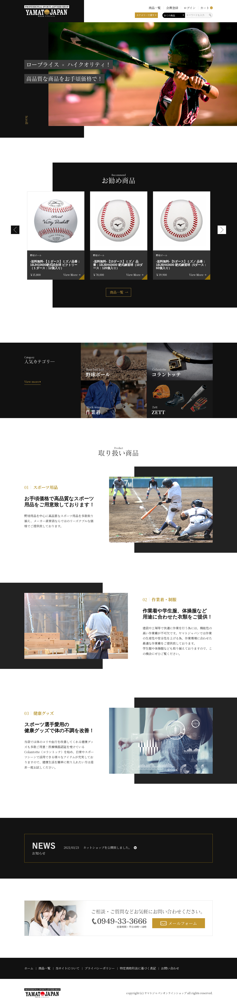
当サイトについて (68, 968)
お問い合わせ (170, 968)
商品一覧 (116, 292)
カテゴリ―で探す (145, 15)
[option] (55, 235)
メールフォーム (178, 923)
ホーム (28, 968)
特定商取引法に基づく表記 (138, 968)
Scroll (26, 120)
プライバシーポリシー (100, 968)
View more (32, 382)
